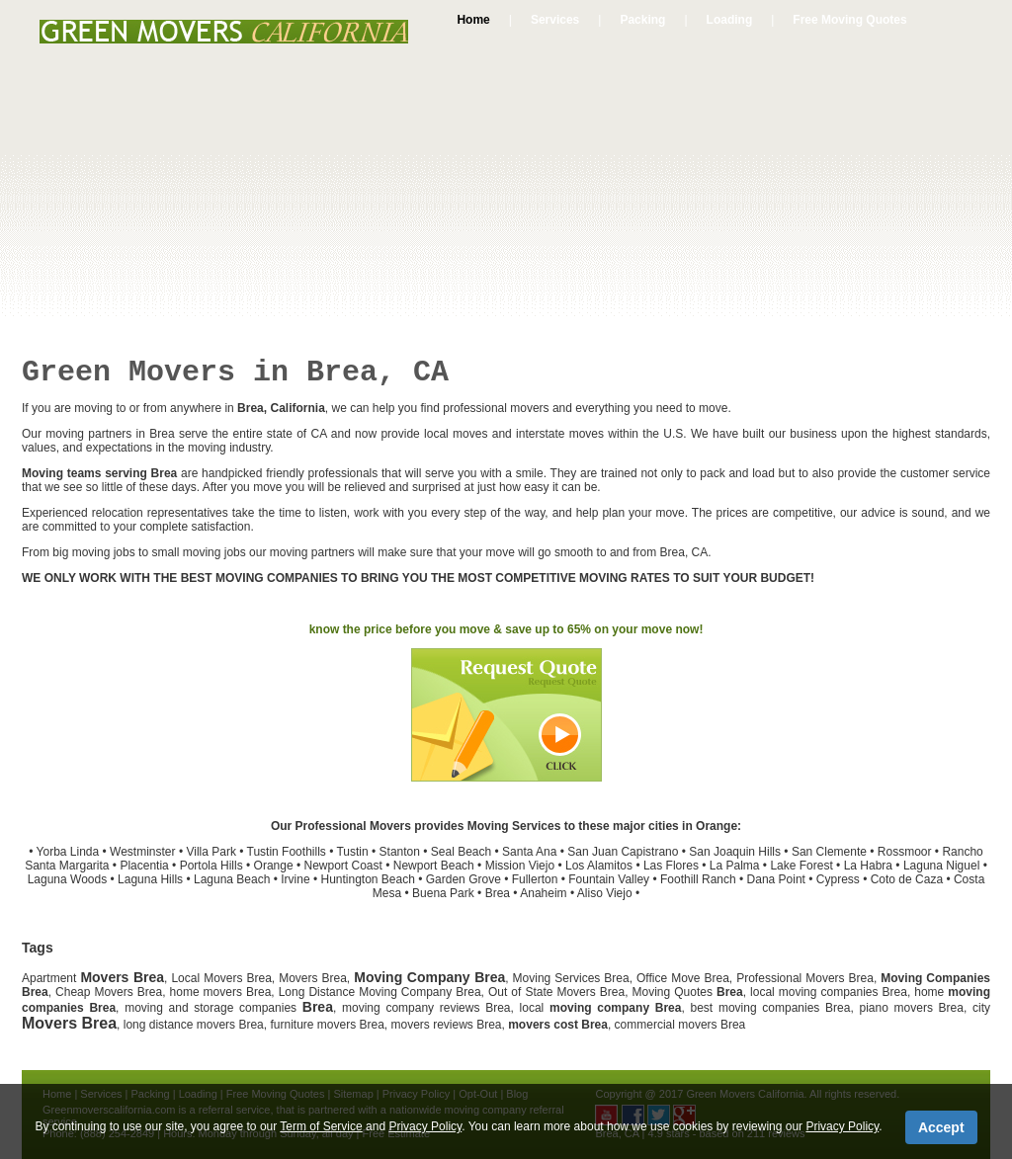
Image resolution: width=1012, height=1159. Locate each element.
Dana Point (776, 879)
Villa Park (210, 852)
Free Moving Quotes (849, 20)
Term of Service (321, 1126)
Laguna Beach (232, 879)
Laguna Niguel (941, 865)
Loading (730, 20)
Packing (642, 20)
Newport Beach (433, 865)
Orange (274, 865)
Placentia (144, 865)
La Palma (735, 865)
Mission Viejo (519, 865)
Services (555, 20)
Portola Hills (211, 865)
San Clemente (829, 852)
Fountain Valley (608, 879)
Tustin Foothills (286, 852)
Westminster (142, 852)
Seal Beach (461, 852)
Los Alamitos (598, 865)
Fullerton (535, 879)
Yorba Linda (68, 852)
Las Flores (671, 865)
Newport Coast (342, 865)
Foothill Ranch (698, 879)
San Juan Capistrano (622, 852)
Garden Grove (463, 879)
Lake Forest (801, 865)
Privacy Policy (425, 1126)
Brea (497, 893)
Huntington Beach (367, 879)
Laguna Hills (150, 879)
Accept (941, 1127)
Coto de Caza (907, 879)
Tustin (352, 852)
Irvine (295, 879)
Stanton (400, 852)
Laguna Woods (68, 879)
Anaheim (543, 893)
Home (473, 20)
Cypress (838, 879)
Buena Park (443, 893)
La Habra (868, 865)
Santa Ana (529, 852)
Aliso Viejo (604, 893)
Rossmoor (905, 852)
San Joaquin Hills (735, 852)
